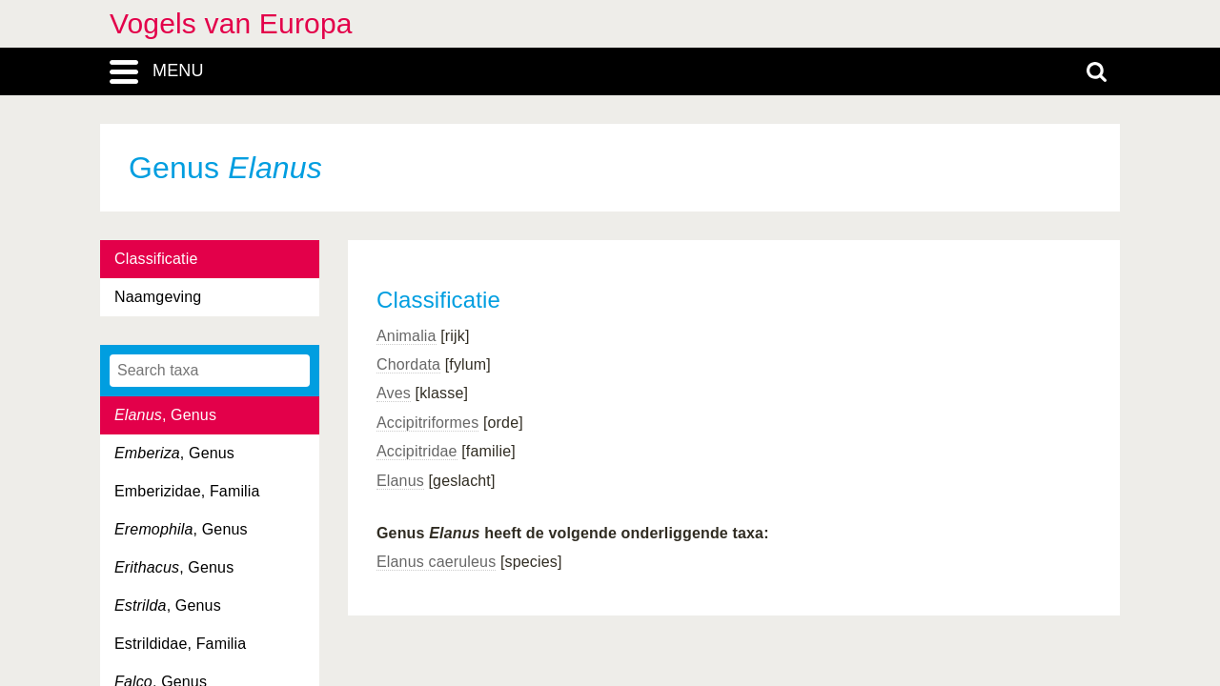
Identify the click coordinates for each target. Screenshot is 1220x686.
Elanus (400, 481)
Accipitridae (417, 451)
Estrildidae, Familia (180, 644)
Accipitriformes (427, 422)
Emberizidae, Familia (187, 491)
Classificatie (155, 259)
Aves (393, 393)
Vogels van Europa (231, 23)
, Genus (165, 415)
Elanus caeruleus (436, 562)
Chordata (408, 364)
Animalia (406, 336)
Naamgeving (157, 297)
